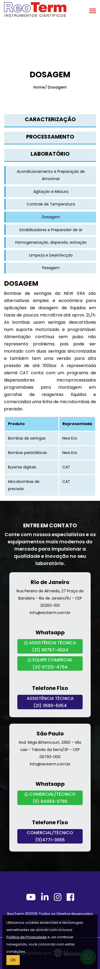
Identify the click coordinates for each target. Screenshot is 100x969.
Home (39, 87)
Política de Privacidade (26, 937)
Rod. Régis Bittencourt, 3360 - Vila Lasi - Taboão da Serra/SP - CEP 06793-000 (50, 750)
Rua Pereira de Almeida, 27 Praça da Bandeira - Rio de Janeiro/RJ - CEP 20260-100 (50, 598)
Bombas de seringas (27, 438)
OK (13, 960)
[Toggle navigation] (92, 11)
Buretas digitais (22, 467)
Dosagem (57, 87)
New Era (69, 438)
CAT (66, 467)
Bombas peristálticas (27, 452)
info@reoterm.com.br (50, 612)
